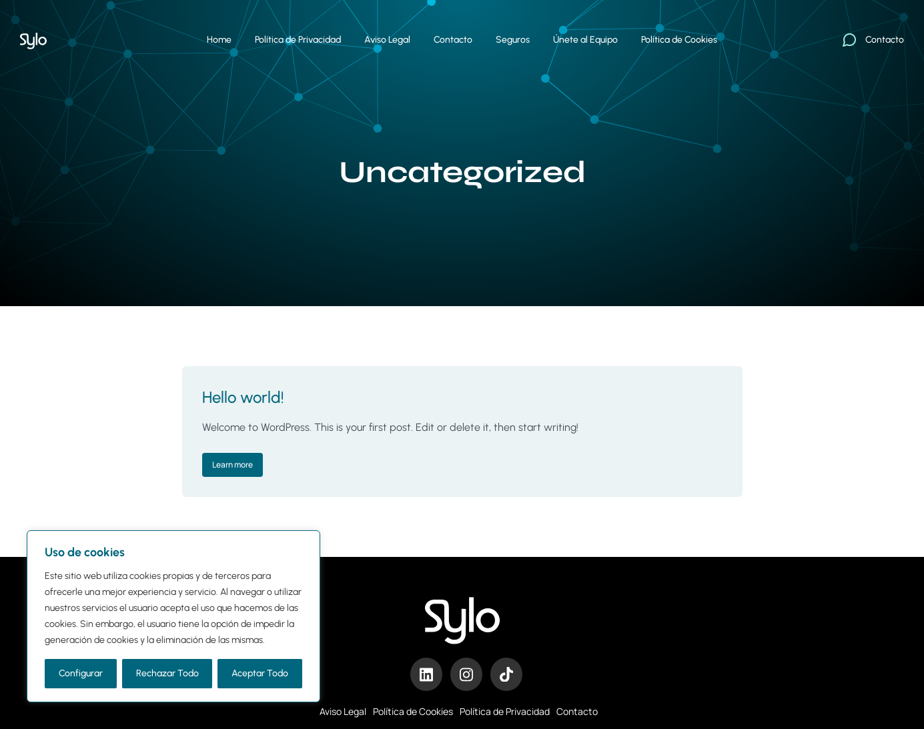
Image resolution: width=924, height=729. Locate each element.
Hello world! (243, 397)
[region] (173, 616)
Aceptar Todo (260, 673)
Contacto (577, 711)
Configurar (81, 673)
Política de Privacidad (505, 711)
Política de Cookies (413, 711)
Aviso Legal (343, 711)
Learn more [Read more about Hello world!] (232, 464)
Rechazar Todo (167, 673)
